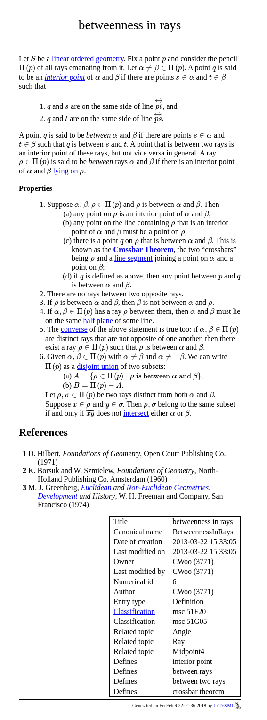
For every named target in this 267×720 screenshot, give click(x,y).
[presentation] (33, 58)
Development (57, 496)
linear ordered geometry (88, 59)
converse (74, 329)
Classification (134, 611)
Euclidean (96, 487)
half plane (98, 321)
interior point (65, 77)
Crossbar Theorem (143, 249)
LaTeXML (227, 705)
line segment (133, 258)
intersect (136, 413)
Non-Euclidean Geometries (168, 487)
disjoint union (97, 366)
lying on (65, 171)
